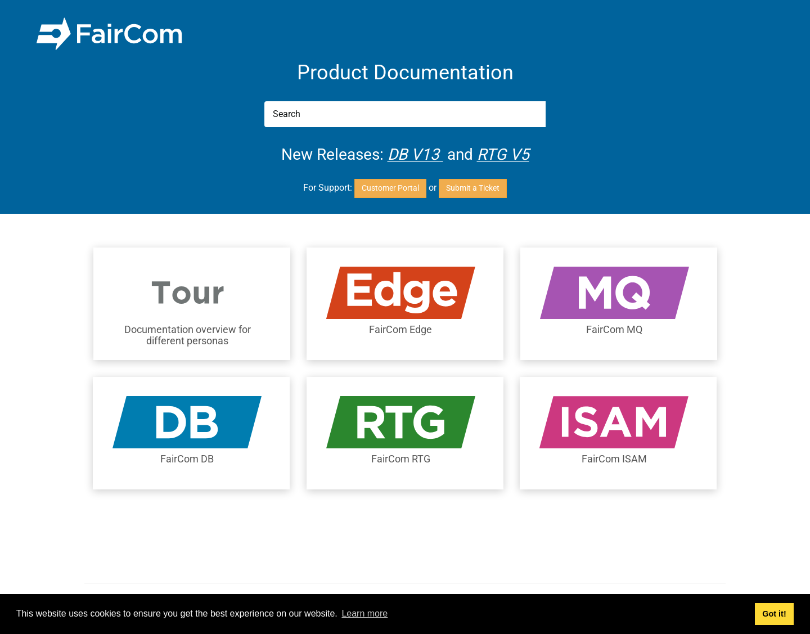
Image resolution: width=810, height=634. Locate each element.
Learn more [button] (364, 613)
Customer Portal (390, 187)
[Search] (405, 114)
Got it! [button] (774, 613)
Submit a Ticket (473, 187)
